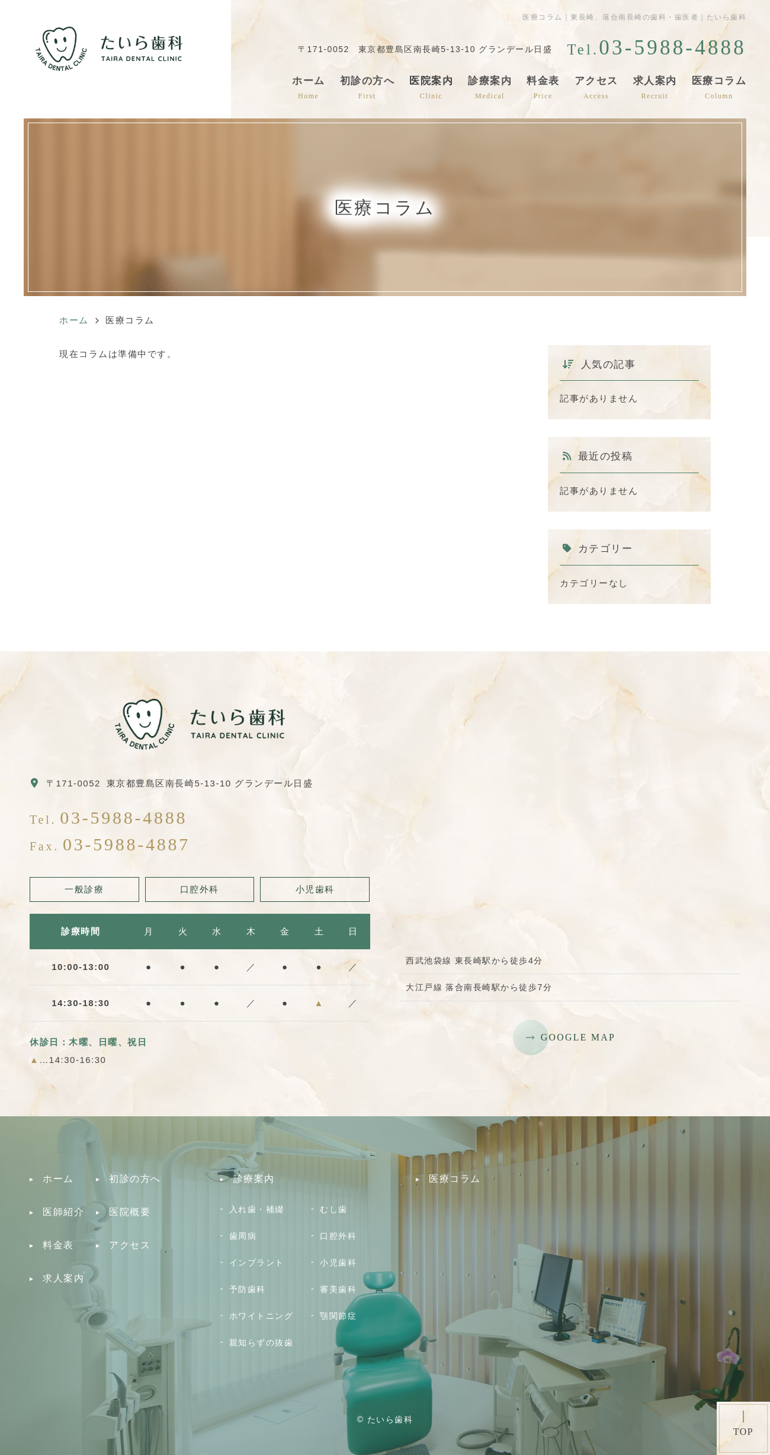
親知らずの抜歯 (261, 1342)
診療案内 (490, 87)
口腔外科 (338, 1236)
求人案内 (655, 87)
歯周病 (243, 1236)
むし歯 (334, 1209)
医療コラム (719, 87)
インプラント (256, 1262)
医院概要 (129, 1212)
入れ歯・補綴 (256, 1209)
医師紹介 (63, 1212)
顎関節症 (338, 1316)
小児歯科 (338, 1262)
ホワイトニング (261, 1316)
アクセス (596, 87)
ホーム (308, 87)
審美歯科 (338, 1289)
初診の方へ (367, 87)
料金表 (543, 87)
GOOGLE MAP (578, 1037)
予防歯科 (247, 1289)
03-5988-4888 (123, 817)
